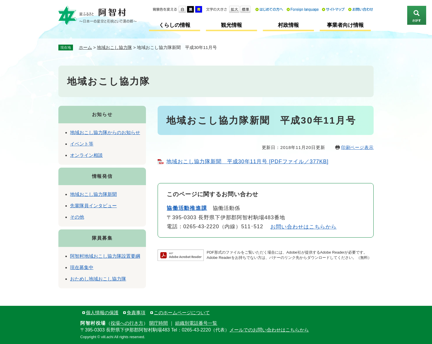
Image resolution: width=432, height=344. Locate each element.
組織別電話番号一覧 (196, 323)
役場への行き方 (127, 323)
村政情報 (288, 25)
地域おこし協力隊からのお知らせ (105, 132)
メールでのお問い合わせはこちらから (269, 329)
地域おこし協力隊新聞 (93, 194)
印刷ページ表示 (357, 147)
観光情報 (231, 25)
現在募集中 (81, 267)
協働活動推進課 (187, 208)
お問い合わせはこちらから (303, 227)
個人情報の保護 (102, 312)
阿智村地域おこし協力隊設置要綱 (105, 256)
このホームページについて (182, 312)
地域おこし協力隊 (114, 47)
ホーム (85, 47)
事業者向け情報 (345, 25)
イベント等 (81, 143)
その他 (77, 217)
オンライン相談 (86, 155)
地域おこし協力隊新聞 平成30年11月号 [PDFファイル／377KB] (247, 161)
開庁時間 (158, 323)
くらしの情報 (174, 25)
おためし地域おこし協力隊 (98, 278)
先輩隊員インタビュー (93, 205)
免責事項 (136, 312)
